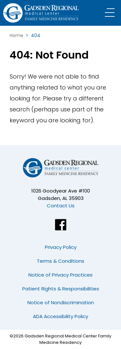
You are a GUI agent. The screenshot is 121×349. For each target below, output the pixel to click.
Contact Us (61, 205)
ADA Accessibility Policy (60, 316)
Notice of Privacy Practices (60, 274)
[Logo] (43, 13)
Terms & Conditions (60, 261)
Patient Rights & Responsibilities (60, 288)
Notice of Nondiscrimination (60, 302)
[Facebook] (60, 225)
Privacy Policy (60, 247)
